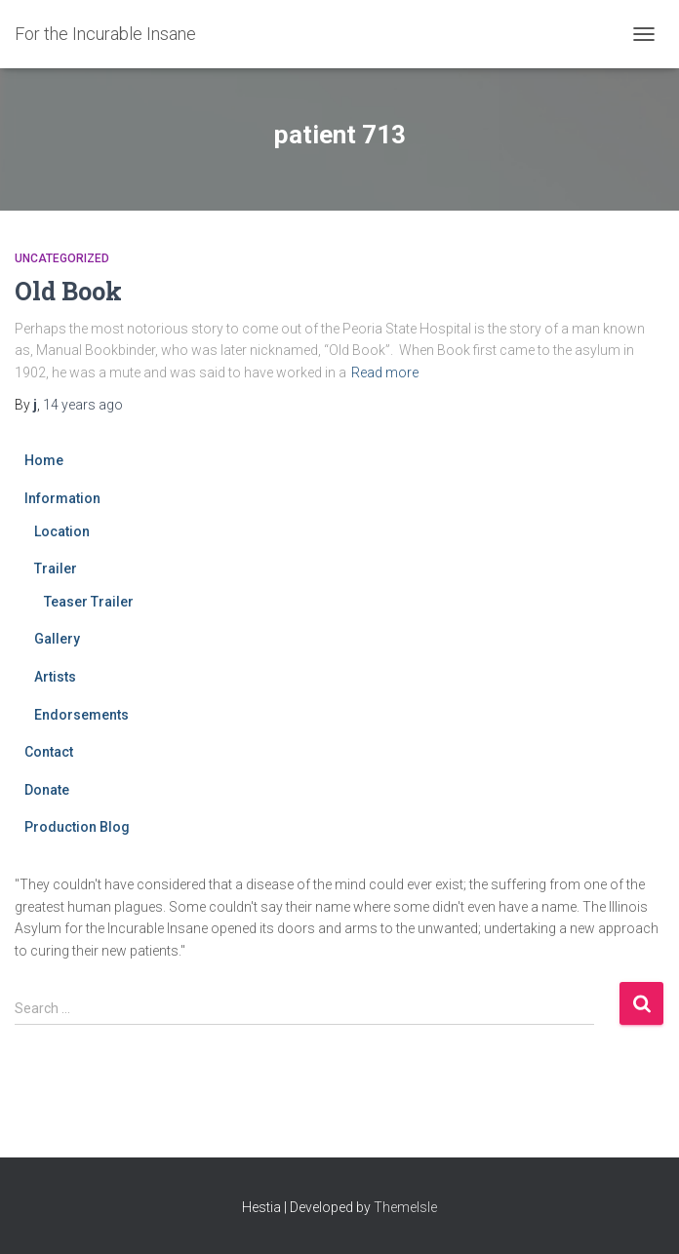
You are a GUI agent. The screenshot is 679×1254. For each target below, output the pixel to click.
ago (83, 404)
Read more (385, 372)
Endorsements (81, 715)
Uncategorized (62, 258)
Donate (46, 790)
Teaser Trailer (89, 601)
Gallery (57, 639)
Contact (48, 752)
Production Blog (77, 827)
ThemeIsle (405, 1207)
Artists (55, 677)
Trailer (55, 568)
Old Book (68, 291)
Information (62, 498)
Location (62, 531)
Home (43, 460)
